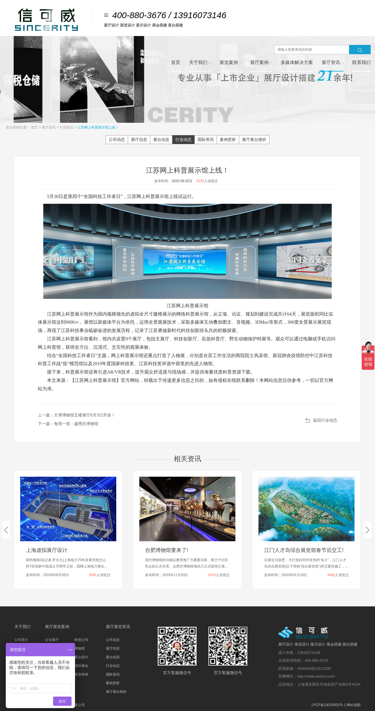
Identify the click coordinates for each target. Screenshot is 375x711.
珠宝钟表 (81, 674)
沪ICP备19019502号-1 (328, 705)
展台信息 (161, 139)
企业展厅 (52, 640)
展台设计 (81, 657)
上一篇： (76, 415)
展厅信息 (139, 139)
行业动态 (67, 127)
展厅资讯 (49, 127)
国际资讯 (206, 139)
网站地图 (354, 705)
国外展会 (81, 666)
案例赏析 (228, 139)
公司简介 (21, 640)
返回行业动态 (325, 420)
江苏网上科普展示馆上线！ (98, 127)
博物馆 (79, 648)
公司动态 (117, 139)
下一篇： (68, 423)
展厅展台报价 (254, 139)
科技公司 (81, 640)
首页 (35, 127)
